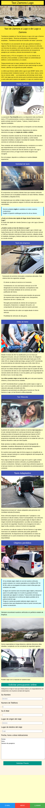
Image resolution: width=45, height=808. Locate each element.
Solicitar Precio (22, 763)
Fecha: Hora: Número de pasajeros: (23, 748)
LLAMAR (37, 805)
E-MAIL (7, 805)
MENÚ (22, 805)
